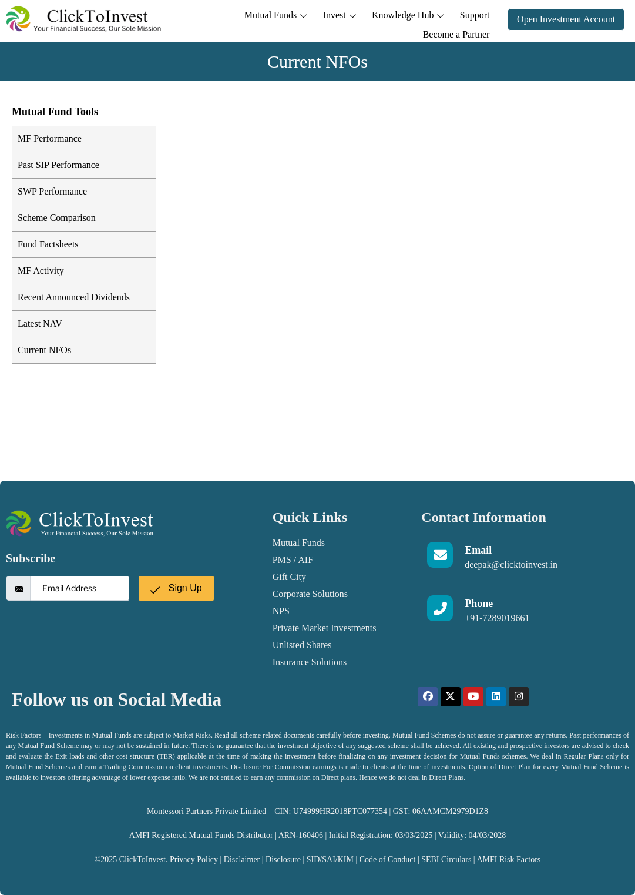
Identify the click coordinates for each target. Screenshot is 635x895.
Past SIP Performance (58, 165)
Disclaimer (242, 859)
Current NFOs (44, 350)
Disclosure (284, 859)
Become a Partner (457, 19)
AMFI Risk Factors (508, 859)
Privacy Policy (194, 859)
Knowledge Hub (336, 19)
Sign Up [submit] (175, 588)
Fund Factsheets (48, 244)
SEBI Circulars (446, 859)
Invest (270, 19)
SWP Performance (52, 191)
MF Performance (50, 138)
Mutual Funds (210, 19)
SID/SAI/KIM (330, 859)
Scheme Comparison (57, 218)
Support (400, 19)
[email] (79, 588)
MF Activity (41, 271)
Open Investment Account (566, 19)
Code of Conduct (388, 859)
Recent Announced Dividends (74, 297)
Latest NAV (40, 323)
